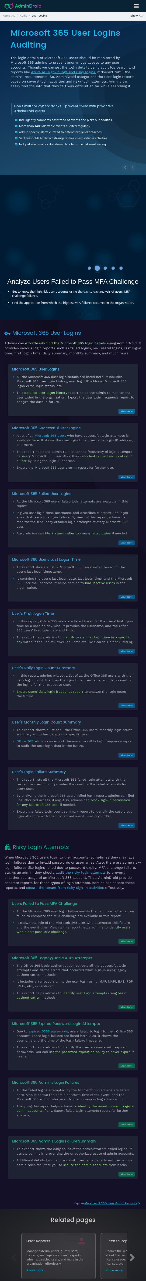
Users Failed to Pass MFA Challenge (44, 903)
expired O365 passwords (48, 1031)
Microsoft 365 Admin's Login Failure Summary (54, 1141)
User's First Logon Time (33, 613)
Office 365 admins (31, 741)
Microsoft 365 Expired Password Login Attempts (56, 1023)
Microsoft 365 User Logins (35, 369)
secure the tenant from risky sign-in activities (65, 888)
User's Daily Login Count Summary (43, 667)
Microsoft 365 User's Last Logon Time (46, 559)
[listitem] (9, 15)
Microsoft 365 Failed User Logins (41, 493)
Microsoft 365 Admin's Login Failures (45, 1082)
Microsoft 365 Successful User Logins (46, 428)
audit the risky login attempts (81, 872)
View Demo (126, 411)
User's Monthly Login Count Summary (46, 722)
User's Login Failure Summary (39, 771)
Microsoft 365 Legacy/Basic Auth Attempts (52, 958)
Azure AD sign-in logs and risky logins (63, 72)
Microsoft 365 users (50, 435)
